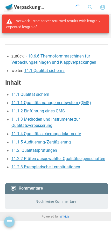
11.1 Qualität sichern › (44, 70)
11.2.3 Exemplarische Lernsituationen (45, 166)
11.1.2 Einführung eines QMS (38, 111)
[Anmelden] (102, 7)
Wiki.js (65, 216)
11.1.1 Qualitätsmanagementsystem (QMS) (51, 102)
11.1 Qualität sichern (30, 94)
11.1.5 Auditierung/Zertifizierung (41, 142)
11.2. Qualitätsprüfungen (34, 150)
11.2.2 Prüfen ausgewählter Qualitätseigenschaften (58, 158)
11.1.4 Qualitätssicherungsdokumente (46, 133)
